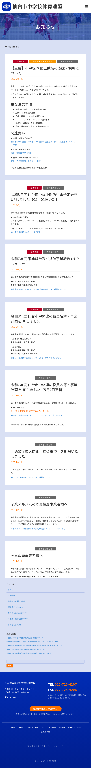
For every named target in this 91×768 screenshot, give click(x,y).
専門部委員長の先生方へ (18, 613)
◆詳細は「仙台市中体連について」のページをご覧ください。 (37, 415)
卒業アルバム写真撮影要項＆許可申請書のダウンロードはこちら (38, 528)
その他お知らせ (68, 61)
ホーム (13, 727)
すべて (10, 589)
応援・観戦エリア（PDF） (22, 152)
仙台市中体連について (37, 727)
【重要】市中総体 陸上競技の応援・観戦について (45, 70)
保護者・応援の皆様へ (42, 61)
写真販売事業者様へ (27, 555)
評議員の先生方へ (15, 607)
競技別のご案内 (74, 727)
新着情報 (20, 61)
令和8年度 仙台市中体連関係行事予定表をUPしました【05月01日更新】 (44, 197)
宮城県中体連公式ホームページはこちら (45, 746)
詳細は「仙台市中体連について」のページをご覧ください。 (36, 358)
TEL (62, 684)
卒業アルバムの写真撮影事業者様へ (39, 504)
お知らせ (21, 727)
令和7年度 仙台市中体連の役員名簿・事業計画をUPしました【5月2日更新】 (44, 387)
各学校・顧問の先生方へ (18, 618)
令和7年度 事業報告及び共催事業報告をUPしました (45, 261)
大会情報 (52, 727)
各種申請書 (45, 731)
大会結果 (62, 727)
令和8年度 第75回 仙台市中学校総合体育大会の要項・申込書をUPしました (34, 645)
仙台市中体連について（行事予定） (26, 231)
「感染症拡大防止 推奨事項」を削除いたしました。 (44, 454)
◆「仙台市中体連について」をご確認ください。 (31, 477)
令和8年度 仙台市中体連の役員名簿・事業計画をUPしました (44, 318)
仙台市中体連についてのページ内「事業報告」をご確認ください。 (39, 289)
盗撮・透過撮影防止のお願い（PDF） (27, 160)
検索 (10, 666)
